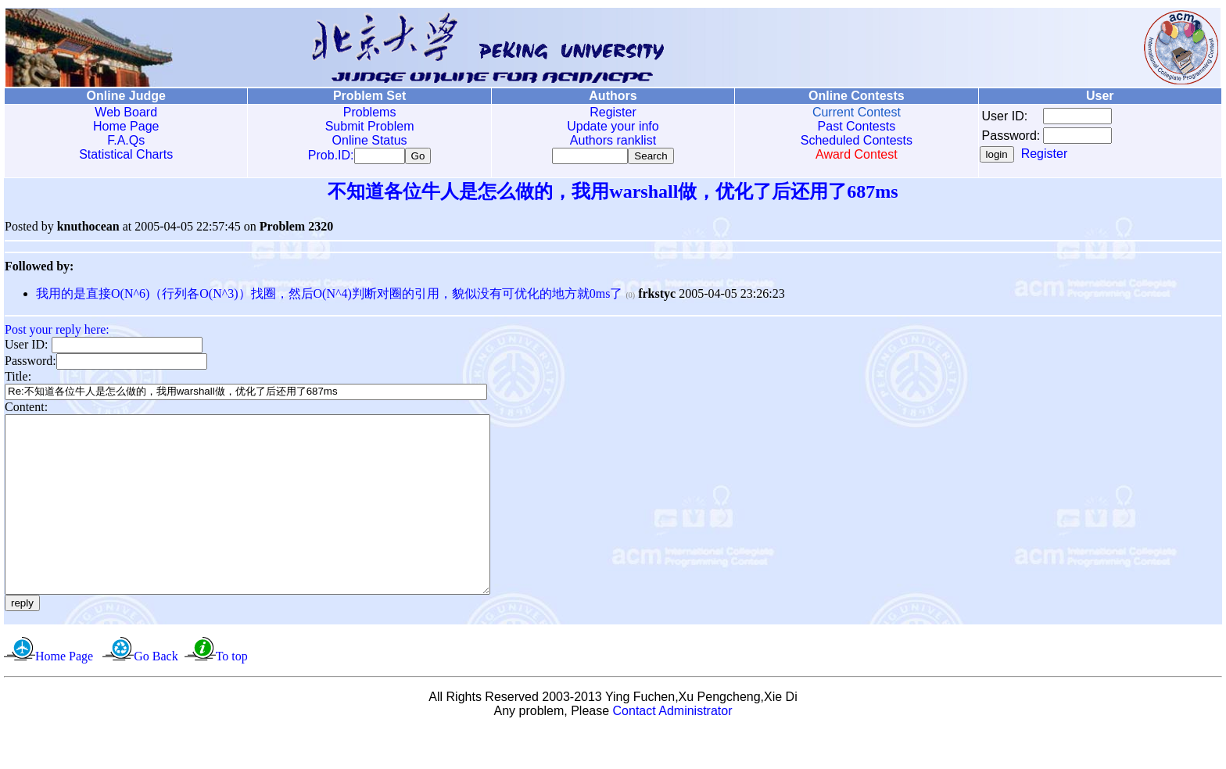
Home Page (126, 126)
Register (613, 112)
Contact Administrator (673, 749)
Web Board (126, 112)
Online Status (369, 140)
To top (232, 694)
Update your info (612, 126)
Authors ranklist (613, 140)
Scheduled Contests (856, 140)
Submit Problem (369, 126)
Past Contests (857, 126)
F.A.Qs (126, 140)
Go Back (155, 694)
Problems (369, 112)
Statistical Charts (126, 154)
